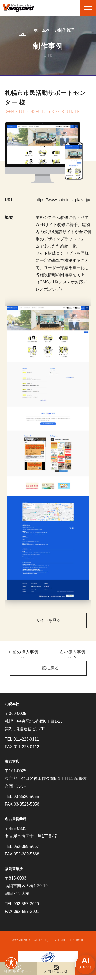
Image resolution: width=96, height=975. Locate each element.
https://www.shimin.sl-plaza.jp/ (63, 200)
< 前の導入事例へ (23, 654)
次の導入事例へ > (73, 654)
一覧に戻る (48, 668)
